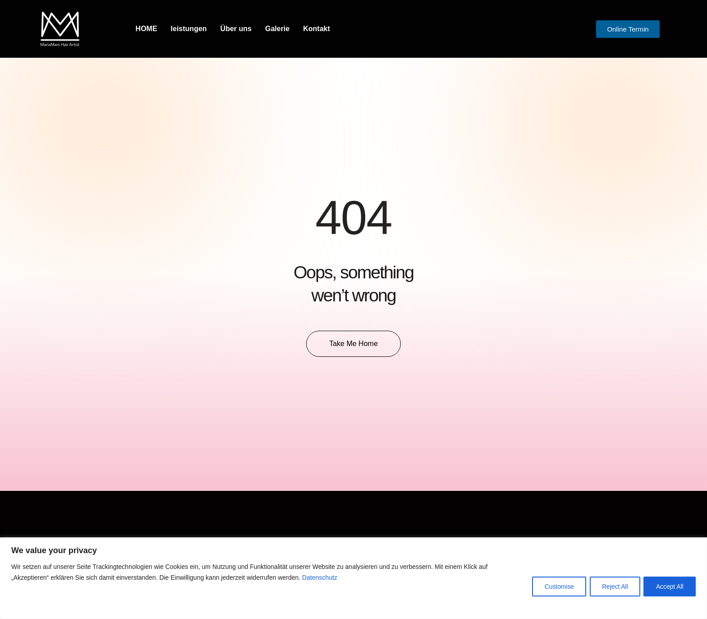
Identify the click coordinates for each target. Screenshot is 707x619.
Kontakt (316, 28)
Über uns (236, 28)
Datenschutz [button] (319, 577)
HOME (146, 28)
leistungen (189, 28)
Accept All (669, 586)
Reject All (612, 586)
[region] (353, 578)
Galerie (277, 28)
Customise (554, 586)
